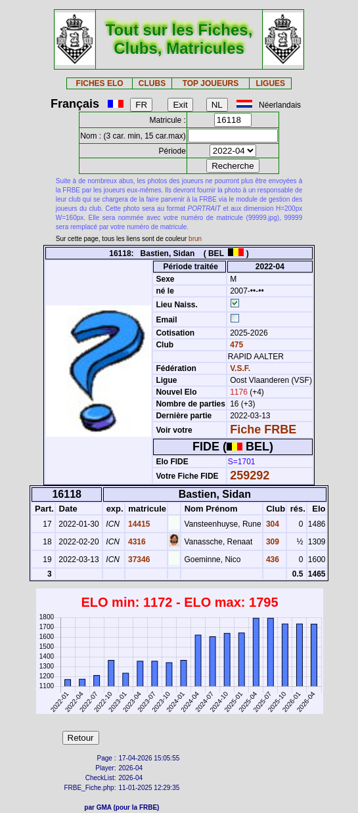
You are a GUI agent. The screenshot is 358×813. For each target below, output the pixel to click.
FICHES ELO (99, 83)
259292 (249, 475)
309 (271, 541)
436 (271, 559)
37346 (138, 559)
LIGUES (270, 83)
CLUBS (152, 83)
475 (235, 344)
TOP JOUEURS (211, 83)
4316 (136, 541)
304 (271, 524)
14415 (138, 524)
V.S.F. (240, 368)
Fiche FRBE (263, 429)
